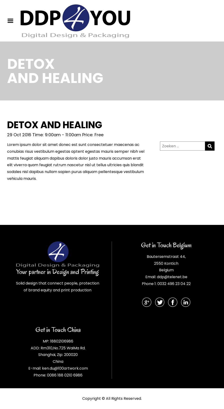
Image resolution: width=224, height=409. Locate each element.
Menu (12, 20)
